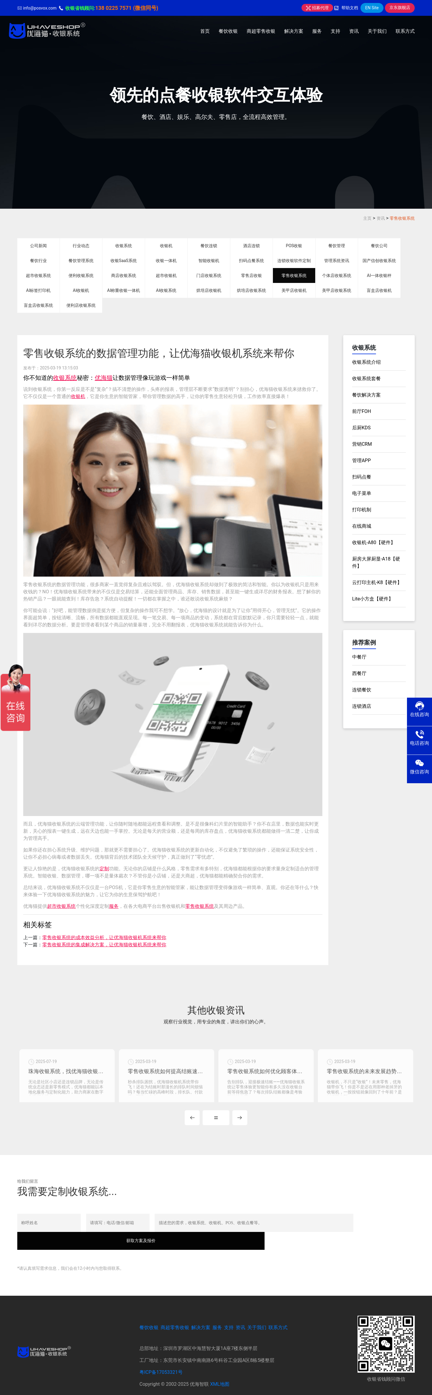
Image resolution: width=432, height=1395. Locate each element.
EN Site (372, 7)
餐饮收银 (228, 31)
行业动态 (81, 245)
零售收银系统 (402, 218)
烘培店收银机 (208, 290)
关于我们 (377, 31)
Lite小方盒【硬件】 (372, 599)
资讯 (354, 31)
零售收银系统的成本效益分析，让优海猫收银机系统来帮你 (104, 937)
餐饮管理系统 (81, 260)
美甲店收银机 (294, 290)
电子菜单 (361, 493)
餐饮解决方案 (366, 395)
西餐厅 (359, 673)
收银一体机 (166, 260)
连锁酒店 (361, 706)
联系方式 (405, 31)
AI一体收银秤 (379, 275)
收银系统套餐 (366, 378)
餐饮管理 (336, 245)
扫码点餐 (361, 477)
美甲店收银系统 (336, 290)
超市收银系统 (38, 275)
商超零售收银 (261, 31)
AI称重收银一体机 (123, 290)
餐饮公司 (379, 245)
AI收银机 (81, 290)
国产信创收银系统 (379, 260)
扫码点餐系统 (251, 260)
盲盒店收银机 (379, 290)
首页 (205, 31)
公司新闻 (38, 245)
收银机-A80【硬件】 (373, 542)
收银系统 (123, 245)
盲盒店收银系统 (38, 305)
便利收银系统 (81, 275)
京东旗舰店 (399, 7)
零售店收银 (251, 275)
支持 (335, 31)
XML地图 (219, 1371)
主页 (367, 218)
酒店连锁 (251, 245)
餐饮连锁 (209, 245)
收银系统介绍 (366, 362)
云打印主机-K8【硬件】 (377, 582)
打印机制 (361, 510)
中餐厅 (359, 657)
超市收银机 (166, 275)
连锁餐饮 (361, 690)
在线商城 (361, 526)
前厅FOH (361, 411)
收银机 (166, 245)
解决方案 (293, 31)
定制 (104, 868)
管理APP (361, 460)
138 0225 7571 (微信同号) (126, 8)
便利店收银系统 (81, 305)
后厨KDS (361, 428)
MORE (216, 1123)
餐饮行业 (38, 260)
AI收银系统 (166, 290)
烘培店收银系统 (251, 290)
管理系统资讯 (336, 260)
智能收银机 (208, 260)
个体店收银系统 (336, 275)
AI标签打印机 (38, 290)
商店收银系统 (123, 275)
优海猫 (104, 377)
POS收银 (294, 245)
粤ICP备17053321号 (161, 1360)
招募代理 (317, 7)
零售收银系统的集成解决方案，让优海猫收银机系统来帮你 (104, 944)
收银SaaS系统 (124, 260)
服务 (317, 31)
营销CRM (362, 444)
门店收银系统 (208, 275)
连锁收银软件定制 (294, 260)
